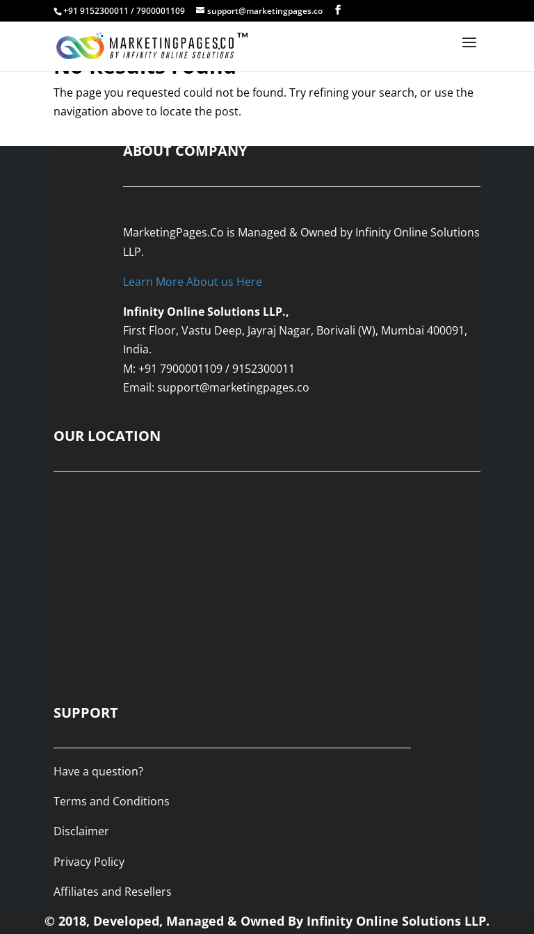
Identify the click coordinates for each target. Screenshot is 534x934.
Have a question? (98, 771)
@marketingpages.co (254, 387)
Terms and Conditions (112, 801)
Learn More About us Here (192, 281)
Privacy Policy (89, 861)
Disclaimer (81, 831)
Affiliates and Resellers (113, 891)
